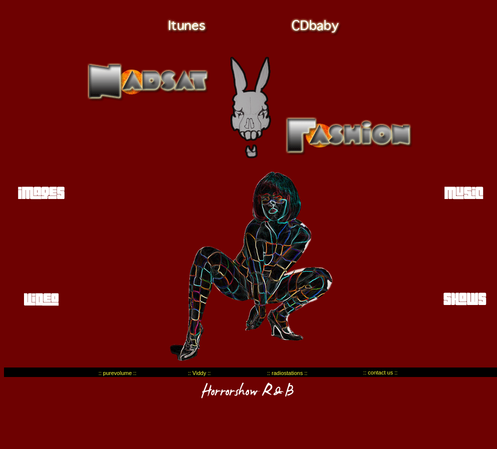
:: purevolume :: (117, 373)
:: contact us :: (381, 373)
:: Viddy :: (199, 373)
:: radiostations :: (287, 373)
